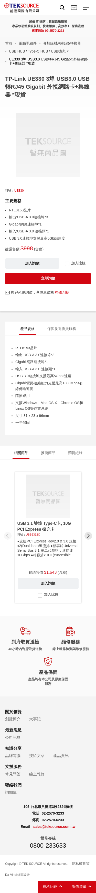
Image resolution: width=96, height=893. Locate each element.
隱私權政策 (81, 863)
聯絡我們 (74, 8)
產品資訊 (61, 755)
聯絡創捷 (62, 292)
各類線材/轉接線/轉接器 (62, 43)
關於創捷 (13, 712)
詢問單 (11, 792)
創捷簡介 (12, 719)
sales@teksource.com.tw (54, 827)
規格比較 (50, 887)
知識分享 (13, 748)
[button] (88, 536)
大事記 (35, 719)
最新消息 (13, 730)
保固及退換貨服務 (61, 329)
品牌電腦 (12, 755)
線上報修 (37, 774)
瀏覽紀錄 (75, 453)
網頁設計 (23, 875)
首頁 (8, 43)
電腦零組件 (28, 43)
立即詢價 (48, 278)
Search (62, 8)
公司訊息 (12, 737)
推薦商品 (48, 453)
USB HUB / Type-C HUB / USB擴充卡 (39, 51)
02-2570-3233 (54, 31)
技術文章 (37, 755)
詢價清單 (79, 887)
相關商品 (21, 453)
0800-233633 (48, 845)
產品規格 (27, 329)
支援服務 (13, 766)
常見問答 (12, 774)
